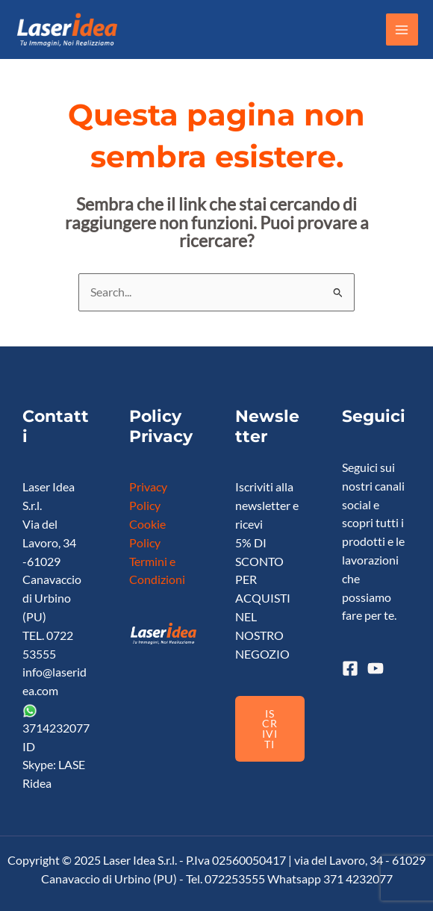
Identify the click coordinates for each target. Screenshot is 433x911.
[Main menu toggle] (402, 29)
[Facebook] (350, 668)
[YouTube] (375, 668)
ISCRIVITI (270, 728)
